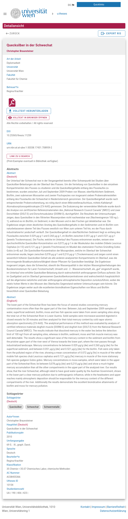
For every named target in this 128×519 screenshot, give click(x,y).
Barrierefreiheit (116, 506)
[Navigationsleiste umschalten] (5, 14)
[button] (71, 5)
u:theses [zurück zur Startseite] (62, 13)
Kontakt (85, 506)
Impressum (98, 506)
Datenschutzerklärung (113, 510)
